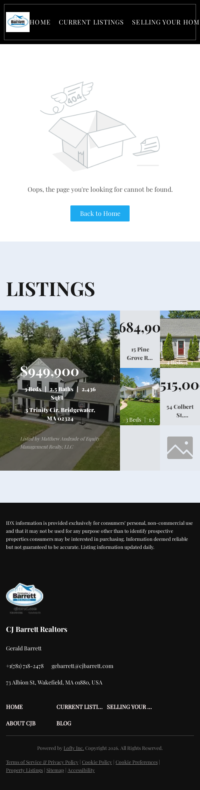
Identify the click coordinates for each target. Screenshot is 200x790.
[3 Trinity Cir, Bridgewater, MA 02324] (60, 468)
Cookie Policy (97, 762)
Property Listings (24, 770)
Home (40, 22)
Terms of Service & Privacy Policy (42, 762)
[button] (18, 22)
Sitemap (55, 770)
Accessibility (81, 770)
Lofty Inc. (74, 748)
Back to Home (100, 213)
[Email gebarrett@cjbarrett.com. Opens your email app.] (82, 666)
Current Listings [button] (91, 22)
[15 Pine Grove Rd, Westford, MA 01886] (140, 327)
